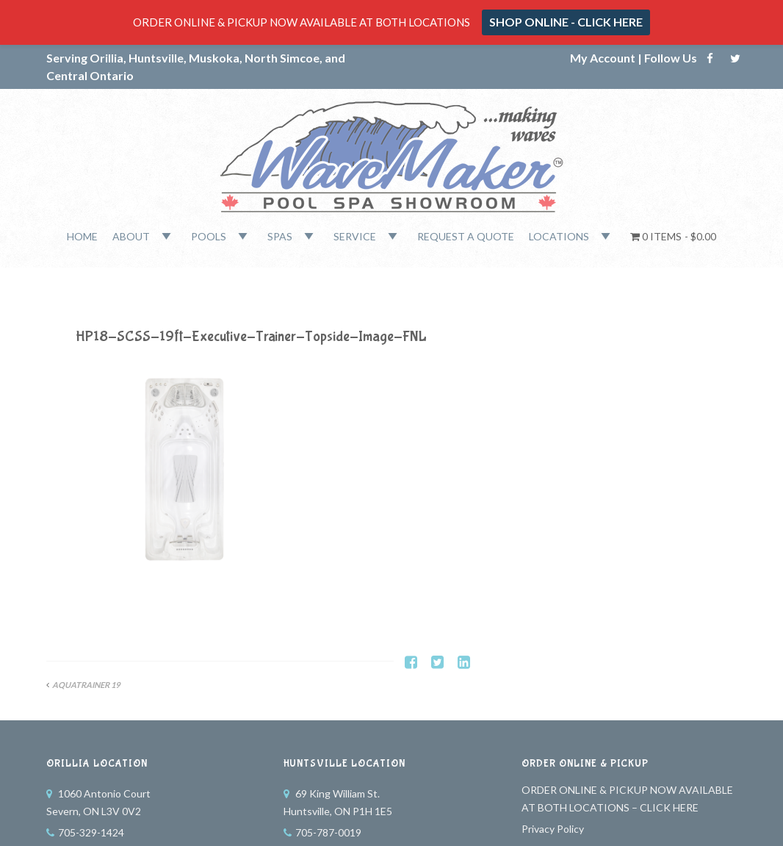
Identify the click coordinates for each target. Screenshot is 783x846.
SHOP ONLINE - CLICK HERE (566, 22)
